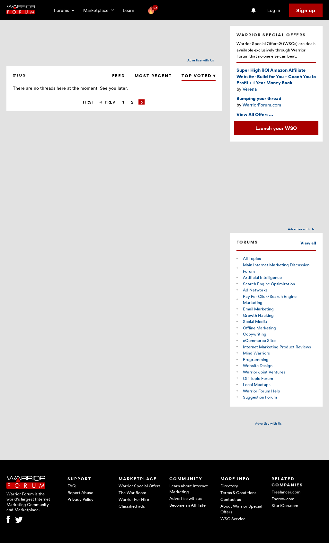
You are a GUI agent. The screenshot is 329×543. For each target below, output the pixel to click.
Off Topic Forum (258, 378)
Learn (130, 10)
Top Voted (199, 76)
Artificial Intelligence (262, 277)
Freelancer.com (285, 492)
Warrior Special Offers (140, 486)
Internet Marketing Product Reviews (277, 347)
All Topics (252, 258)
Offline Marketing (259, 328)
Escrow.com (282, 499)
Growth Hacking (258, 315)
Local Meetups (257, 384)
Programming (256, 359)
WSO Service (232, 518)
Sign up (305, 10)
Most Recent (153, 76)
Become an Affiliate (187, 505)
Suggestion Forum (260, 397)
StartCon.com (284, 505)
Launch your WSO (276, 128)
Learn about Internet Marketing (188, 488)
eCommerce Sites (259, 340)
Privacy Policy (80, 499)
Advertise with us (185, 498)
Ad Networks (255, 290)
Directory (229, 486)
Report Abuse (80, 492)
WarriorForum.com (262, 105)
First (88, 102)
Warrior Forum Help (261, 391)
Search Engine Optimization (269, 284)
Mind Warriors (256, 353)
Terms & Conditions (238, 492)
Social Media (255, 321)
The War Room (132, 492)
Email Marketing (258, 309)
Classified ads (132, 506)
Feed (118, 76)
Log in (273, 10)
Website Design (257, 365)
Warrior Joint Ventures (264, 372)
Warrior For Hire (134, 499)
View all (308, 243)
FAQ (71, 486)
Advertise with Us (200, 60)
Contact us (230, 499)
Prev (110, 102)
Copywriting (254, 334)
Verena (250, 89)
